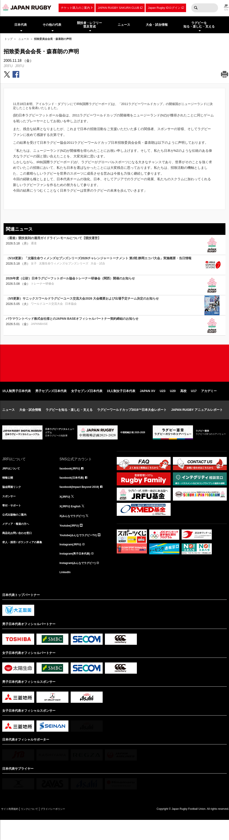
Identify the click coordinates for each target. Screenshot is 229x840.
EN (226, 9)
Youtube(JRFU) (70, 542)
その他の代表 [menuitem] (51, 24)
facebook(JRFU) (71, 483)
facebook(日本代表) (73, 493)
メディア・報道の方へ (18, 542)
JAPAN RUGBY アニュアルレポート (197, 424)
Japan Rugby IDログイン (164, 7)
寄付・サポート (13, 522)
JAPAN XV (147, 405)
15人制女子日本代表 (121, 405)
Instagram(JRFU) (72, 562)
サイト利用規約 (12, 828)
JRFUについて (12, 483)
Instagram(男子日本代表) (77, 572)
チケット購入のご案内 (75, 7)
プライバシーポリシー (68, 828)
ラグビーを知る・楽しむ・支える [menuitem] (199, 24)
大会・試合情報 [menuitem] (157, 24)
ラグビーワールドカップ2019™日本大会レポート (132, 424)
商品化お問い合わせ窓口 (19, 552)
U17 (194, 405)
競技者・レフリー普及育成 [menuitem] (89, 24)
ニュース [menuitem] (124, 24)
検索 (195, 7)
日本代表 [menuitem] (20, 24)
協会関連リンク (13, 503)
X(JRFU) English (71, 522)
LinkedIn (65, 591)
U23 (162, 405)
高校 (183, 405)
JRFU (8, 66)
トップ (8, 39)
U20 (173, 405)
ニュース (23, 39)
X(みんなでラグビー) (74, 532)
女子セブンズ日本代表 (86, 405)
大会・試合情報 (30, 424)
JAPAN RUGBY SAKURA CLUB (118, 7)
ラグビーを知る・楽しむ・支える (69, 424)
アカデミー (209, 405)
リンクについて (38, 828)
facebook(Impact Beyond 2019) (82, 503)
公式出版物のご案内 (16, 532)
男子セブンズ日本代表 (51, 405)
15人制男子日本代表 (16, 405)
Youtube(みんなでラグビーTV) (81, 552)
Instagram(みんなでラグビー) (80, 581)
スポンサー (10, 512)
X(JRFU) (65, 512)
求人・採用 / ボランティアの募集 (25, 562)
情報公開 (8, 493)
